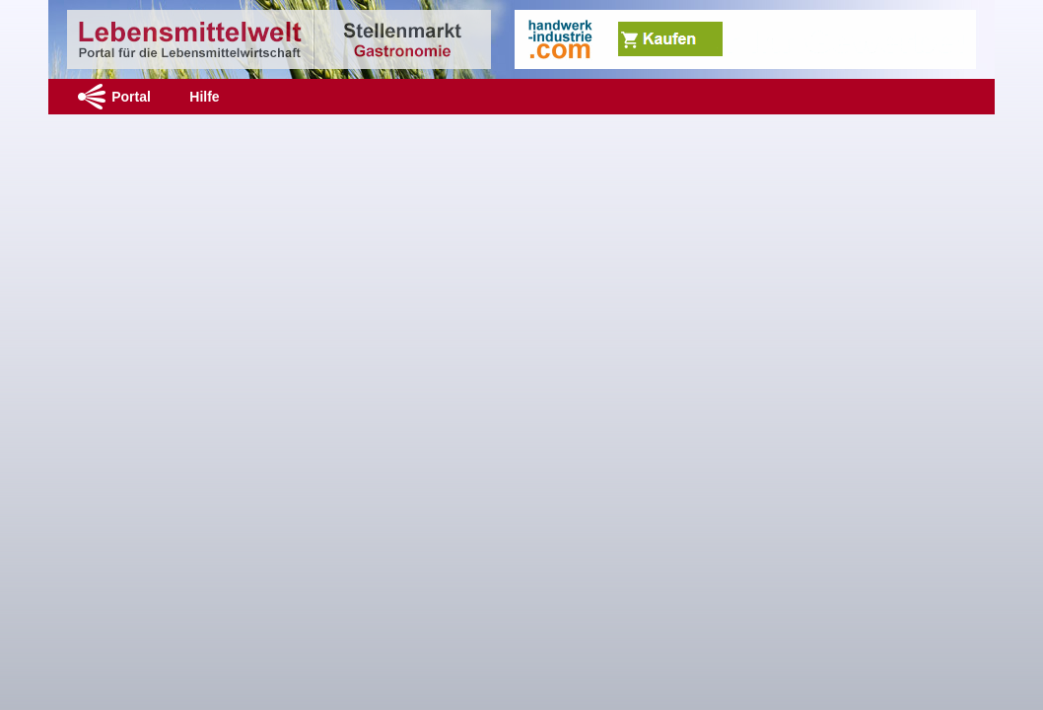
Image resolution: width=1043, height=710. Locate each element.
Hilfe (204, 97)
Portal (131, 97)
